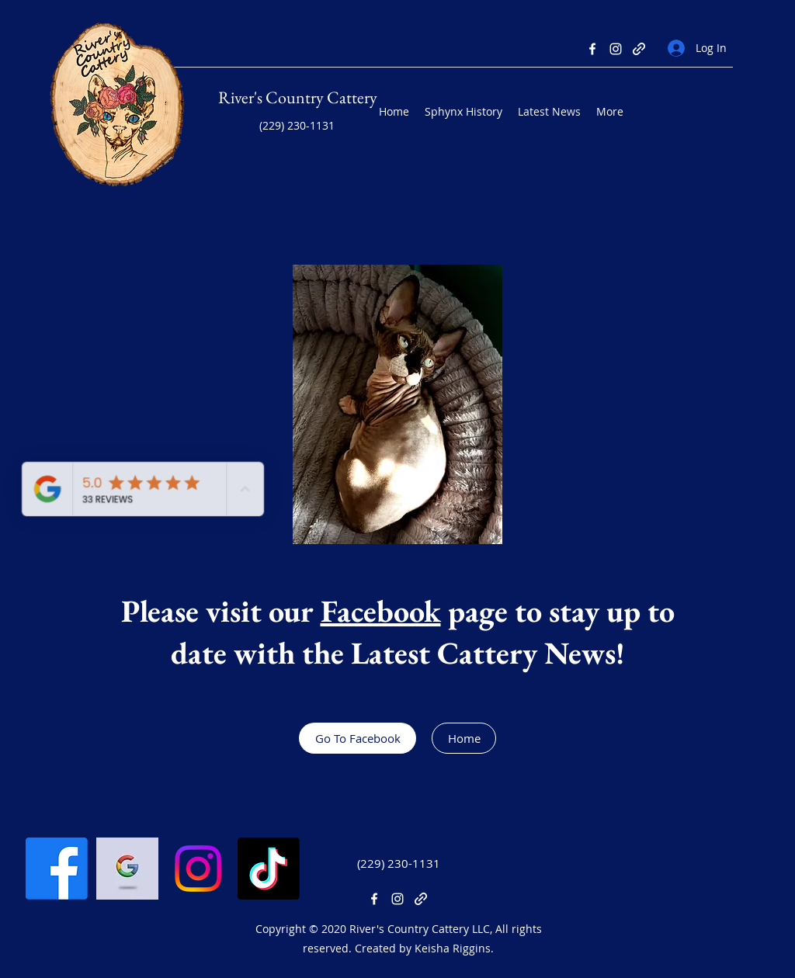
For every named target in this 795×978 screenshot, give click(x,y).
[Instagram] (615, 49)
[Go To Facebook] (357, 738)
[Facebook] (592, 49)
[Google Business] (127, 869)
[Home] (464, 738)
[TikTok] (269, 869)
